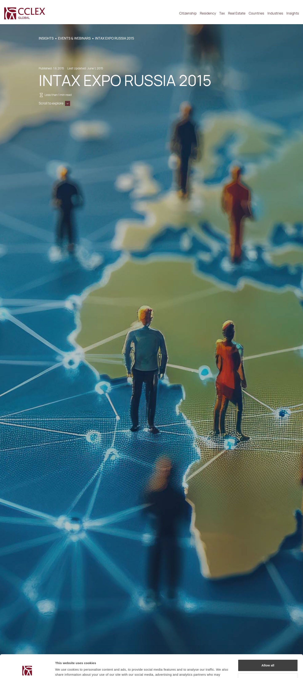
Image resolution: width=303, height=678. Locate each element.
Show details (65, 669)
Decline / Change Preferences (268, 657)
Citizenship (188, 13)
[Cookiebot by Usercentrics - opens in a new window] (27, 670)
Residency (208, 13)
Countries (256, 13)
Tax (222, 13)
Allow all (268, 644)
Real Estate (236, 13)
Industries (275, 13)
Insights (292, 13)
